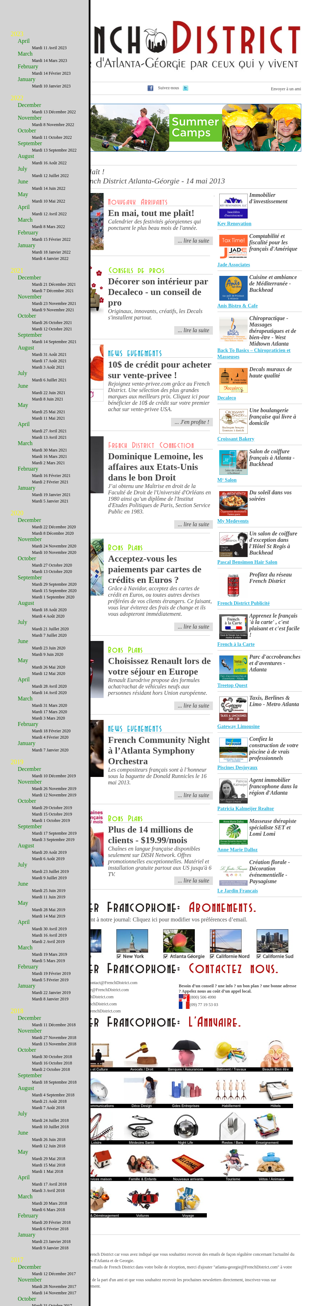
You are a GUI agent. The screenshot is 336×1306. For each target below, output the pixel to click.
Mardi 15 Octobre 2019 (52, 814)
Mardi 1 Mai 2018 (47, 1171)
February (28, 66)
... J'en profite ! (192, 422)
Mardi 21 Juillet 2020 (50, 628)
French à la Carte (236, 644)
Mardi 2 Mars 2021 (48, 462)
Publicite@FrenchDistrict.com (103, 989)
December (29, 105)
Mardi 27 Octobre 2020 (52, 565)
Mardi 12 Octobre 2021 (52, 328)
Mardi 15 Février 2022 (51, 239)
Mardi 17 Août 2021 (49, 360)
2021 (17, 270)
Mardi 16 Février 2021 (51, 475)
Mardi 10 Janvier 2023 (51, 86)
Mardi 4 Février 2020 (50, 737)
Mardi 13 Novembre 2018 (54, 1043)
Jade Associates (233, 264)
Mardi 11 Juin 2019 (48, 897)
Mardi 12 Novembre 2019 (54, 795)
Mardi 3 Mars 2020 (48, 718)
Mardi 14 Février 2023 (51, 73)
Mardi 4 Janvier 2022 (50, 258)
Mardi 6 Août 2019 (48, 858)
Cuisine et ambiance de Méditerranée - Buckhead (273, 283)
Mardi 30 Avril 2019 (49, 928)
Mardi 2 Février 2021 (50, 481)
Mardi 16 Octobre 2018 (52, 1063)
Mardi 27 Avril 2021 (49, 430)
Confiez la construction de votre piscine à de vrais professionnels (274, 748)
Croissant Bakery (235, 439)
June (23, 181)
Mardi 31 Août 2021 (49, 354)
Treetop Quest (232, 685)
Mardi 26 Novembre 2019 (54, 788)
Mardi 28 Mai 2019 (48, 909)
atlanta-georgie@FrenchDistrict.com (246, 1267)
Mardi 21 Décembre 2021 (54, 284)
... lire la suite (193, 627)
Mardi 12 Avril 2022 (49, 213)
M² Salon (227, 480)
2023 (17, 34)
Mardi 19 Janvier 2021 (51, 494)
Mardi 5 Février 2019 (50, 979)
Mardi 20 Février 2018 (51, 1222)
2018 (17, 1011)
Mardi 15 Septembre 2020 (54, 590)
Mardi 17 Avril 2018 (49, 1184)
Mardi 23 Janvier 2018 (51, 1241)
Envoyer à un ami (286, 88)
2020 (17, 513)
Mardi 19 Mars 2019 (49, 954)
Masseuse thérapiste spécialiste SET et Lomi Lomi (273, 827)
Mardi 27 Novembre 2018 (54, 1037)
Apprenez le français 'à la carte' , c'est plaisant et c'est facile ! (274, 625)
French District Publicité (243, 603)
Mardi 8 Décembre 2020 (53, 533)
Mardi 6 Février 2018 (50, 1228)
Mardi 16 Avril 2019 (49, 935)
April (24, 41)
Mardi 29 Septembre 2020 (54, 584)
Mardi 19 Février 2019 (51, 973)
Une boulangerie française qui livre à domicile (272, 416)
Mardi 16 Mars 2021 (49, 456)
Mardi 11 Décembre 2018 (54, 1024)
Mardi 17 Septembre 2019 (54, 833)
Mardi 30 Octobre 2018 (52, 1056)
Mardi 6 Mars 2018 (48, 1209)
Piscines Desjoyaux (237, 767)
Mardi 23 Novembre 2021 (54, 303)
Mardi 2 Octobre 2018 (51, 1069)
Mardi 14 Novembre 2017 (54, 1292)
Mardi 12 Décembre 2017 (54, 1273)
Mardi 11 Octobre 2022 (52, 137)
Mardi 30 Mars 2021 (49, 450)
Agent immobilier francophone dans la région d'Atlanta (273, 786)
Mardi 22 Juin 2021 (48, 392)
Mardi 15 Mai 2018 (48, 1165)
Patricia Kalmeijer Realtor (245, 808)
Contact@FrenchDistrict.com (112, 982)
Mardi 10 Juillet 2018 (50, 1126)
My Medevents (233, 521)
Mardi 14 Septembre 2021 (54, 341)
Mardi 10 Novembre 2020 (54, 552)
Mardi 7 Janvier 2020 (50, 750)
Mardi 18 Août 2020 (49, 609)
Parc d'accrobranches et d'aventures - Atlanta (275, 663)
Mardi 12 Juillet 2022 (50, 175)
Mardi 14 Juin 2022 (48, 188)
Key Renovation (234, 223)
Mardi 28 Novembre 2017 (54, 1286)
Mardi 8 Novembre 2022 (53, 124)
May (23, 194)
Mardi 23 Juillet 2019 (50, 871)
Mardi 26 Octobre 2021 (52, 322)
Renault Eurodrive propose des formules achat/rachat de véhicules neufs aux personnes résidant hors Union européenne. (158, 686)
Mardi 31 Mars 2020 (49, 705)
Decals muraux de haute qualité (270, 372)
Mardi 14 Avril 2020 (49, 692)
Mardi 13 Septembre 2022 (54, 150)
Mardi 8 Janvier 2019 (50, 998)
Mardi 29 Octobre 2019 (52, 807)
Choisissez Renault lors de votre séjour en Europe (159, 666)
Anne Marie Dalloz (237, 849)
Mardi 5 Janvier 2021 (50, 501)
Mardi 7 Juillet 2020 (49, 635)
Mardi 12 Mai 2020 (48, 673)
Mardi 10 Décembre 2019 (54, 775)
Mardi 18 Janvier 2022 (51, 252)
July (22, 169)
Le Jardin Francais (237, 890)
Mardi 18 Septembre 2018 (54, 1082)
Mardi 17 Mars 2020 (49, 711)
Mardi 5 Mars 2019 (48, 960)
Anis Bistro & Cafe (237, 305)
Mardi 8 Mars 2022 (48, 226)
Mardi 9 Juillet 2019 (49, 877)
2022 (17, 98)
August (26, 156)
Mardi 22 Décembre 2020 (54, 526)
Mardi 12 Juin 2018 (48, 1145)
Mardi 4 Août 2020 (48, 616)
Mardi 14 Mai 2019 (48, 916)
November (30, 118)
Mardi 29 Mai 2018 (48, 1158)
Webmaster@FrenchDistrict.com (93, 1011)
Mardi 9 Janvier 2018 (50, 1247)
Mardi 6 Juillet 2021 (49, 379)
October (27, 130)
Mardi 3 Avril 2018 (48, 1190)
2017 (17, 1260)
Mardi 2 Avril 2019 (48, 941)
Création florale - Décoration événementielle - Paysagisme (269, 871)
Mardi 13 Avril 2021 (49, 437)
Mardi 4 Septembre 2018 (53, 1094)
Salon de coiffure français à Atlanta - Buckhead (272, 457)
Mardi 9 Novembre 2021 (53, 309)
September (30, 143)
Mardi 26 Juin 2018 (48, 1139)
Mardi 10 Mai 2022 (48, 201)
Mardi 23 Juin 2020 (48, 648)
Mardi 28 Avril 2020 (49, 686)
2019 (17, 762)
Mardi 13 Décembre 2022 (54, 111)
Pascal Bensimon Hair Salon (247, 562)
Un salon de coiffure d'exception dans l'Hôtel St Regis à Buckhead (273, 543)
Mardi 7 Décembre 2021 (53, 290)
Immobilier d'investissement (268, 198)
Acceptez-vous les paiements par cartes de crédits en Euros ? (155, 569)
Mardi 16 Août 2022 (49, 162)
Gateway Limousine (238, 726)
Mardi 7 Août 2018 (48, 1107)
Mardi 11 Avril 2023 (49, 47)
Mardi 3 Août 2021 (48, 367)
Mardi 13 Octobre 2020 (52, 571)
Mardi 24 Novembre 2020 (54, 546)
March (25, 54)
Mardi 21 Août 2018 (49, 1101)
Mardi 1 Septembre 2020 (53, 597)
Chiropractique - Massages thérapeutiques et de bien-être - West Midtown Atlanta (272, 331)
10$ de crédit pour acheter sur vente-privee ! (159, 369)
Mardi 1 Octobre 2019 (51, 820)
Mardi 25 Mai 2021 (48, 411)
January (26, 79)
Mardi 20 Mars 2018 (49, 1203)
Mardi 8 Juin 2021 (47, 399)
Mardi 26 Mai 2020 (48, 667)
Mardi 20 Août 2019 (49, 852)
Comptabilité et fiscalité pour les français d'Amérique (273, 242)
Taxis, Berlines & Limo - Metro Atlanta (274, 701)
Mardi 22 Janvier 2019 (51, 992)
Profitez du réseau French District (270, 578)
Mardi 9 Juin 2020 (47, 654)
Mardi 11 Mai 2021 (48, 418)
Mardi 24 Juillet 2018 (50, 1120)
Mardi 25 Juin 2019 (48, 890)
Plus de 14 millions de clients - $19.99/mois (150, 834)
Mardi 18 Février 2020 (51, 730)
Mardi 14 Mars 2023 (49, 60)
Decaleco (226, 398)
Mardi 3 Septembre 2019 (53, 839)
